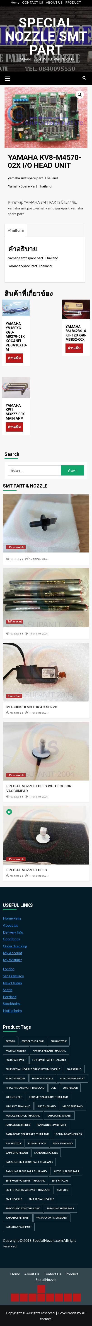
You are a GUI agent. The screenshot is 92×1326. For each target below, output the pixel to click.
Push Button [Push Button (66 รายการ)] (37, 1143)
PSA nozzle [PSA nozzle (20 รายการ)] (14, 1143)
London (9, 969)
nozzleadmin (17, 559)
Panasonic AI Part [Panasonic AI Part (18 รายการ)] (59, 1115)
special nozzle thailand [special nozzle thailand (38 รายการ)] (23, 1208)
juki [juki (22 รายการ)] (53, 1087)
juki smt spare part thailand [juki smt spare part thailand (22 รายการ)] (48, 1096)
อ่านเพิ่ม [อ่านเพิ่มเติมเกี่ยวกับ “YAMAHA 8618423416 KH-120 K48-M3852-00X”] (74, 348)
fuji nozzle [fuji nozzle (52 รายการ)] (59, 1041)
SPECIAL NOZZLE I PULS (26, 870)
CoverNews (67, 1313)
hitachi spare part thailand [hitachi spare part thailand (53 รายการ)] (25, 1087)
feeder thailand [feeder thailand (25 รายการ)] (33, 1041)
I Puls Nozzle (16, 547)
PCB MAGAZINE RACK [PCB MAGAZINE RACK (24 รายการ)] (69, 1134)
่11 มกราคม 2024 (38, 712)
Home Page (12, 918)
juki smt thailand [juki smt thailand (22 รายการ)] (18, 1106)
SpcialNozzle (46, 1279)
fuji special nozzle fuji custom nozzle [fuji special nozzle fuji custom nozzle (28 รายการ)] (33, 1069)
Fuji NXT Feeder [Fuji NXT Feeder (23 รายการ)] (16, 1050)
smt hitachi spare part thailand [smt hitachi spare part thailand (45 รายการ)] (28, 1189)
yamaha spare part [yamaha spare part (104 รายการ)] (19, 1226)
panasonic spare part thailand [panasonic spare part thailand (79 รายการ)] (27, 1134)
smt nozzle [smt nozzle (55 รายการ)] (14, 1199)
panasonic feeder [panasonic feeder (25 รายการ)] (18, 1124)
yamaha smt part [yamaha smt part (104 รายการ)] (18, 1217)
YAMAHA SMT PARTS (42, 202)
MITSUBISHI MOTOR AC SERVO (31, 707)
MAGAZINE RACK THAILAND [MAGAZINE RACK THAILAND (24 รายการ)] (23, 1115)
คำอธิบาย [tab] (16, 230)
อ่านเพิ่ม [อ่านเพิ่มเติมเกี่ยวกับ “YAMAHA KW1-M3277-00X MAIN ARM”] (14, 427)
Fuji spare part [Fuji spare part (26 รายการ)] (16, 1059)
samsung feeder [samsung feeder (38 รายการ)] (17, 1152)
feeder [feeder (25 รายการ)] (10, 1041)
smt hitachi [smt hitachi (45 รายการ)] (60, 1180)
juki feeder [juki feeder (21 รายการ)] (70, 1087)
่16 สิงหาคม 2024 (38, 559)
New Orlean (12, 983)
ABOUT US (54, 2)
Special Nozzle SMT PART (46, 36)
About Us (10, 925)
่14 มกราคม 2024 (38, 633)
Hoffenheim (12, 1010)
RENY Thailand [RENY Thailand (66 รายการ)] (63, 1143)
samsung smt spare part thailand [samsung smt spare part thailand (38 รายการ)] (29, 1161)
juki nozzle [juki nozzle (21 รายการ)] (14, 1096)
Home (15, 2)
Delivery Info (13, 932)
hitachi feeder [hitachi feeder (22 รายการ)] (16, 1078)
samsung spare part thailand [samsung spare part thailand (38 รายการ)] (26, 1171)
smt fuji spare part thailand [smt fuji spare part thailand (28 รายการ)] (25, 1180)
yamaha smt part (21, 208)
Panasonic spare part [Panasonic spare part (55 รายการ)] (51, 1124)
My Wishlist (12, 960)
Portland (10, 996)
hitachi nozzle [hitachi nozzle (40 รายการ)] (42, 1078)
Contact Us (52, 1274)
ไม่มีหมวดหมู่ (15, 621)
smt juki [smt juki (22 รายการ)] (62, 1189)
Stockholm (11, 1003)
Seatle (7, 989)
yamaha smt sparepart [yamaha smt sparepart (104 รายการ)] (52, 1217)
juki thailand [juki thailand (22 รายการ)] (46, 1106)
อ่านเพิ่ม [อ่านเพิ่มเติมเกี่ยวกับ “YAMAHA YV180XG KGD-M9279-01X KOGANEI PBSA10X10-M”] (14, 358)
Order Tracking (15, 946)
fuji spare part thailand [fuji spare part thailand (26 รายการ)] (49, 1059)
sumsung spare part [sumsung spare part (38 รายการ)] (60, 1208)
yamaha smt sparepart (52, 208)
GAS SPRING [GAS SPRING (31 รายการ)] (74, 1069)
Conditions (11, 939)
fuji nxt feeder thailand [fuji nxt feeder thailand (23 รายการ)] (49, 1050)
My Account (12, 953)
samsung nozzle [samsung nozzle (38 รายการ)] (46, 1152)
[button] (80, 95)
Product (71, 1274)
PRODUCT (73, 2)
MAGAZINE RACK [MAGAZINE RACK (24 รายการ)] (73, 1106)
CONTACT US (32, 2)
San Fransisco (13, 976)
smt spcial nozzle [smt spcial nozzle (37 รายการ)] (41, 1199)
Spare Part (14, 696)
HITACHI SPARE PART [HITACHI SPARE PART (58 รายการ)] (72, 1078)
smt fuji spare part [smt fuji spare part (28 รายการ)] (66, 1171)
